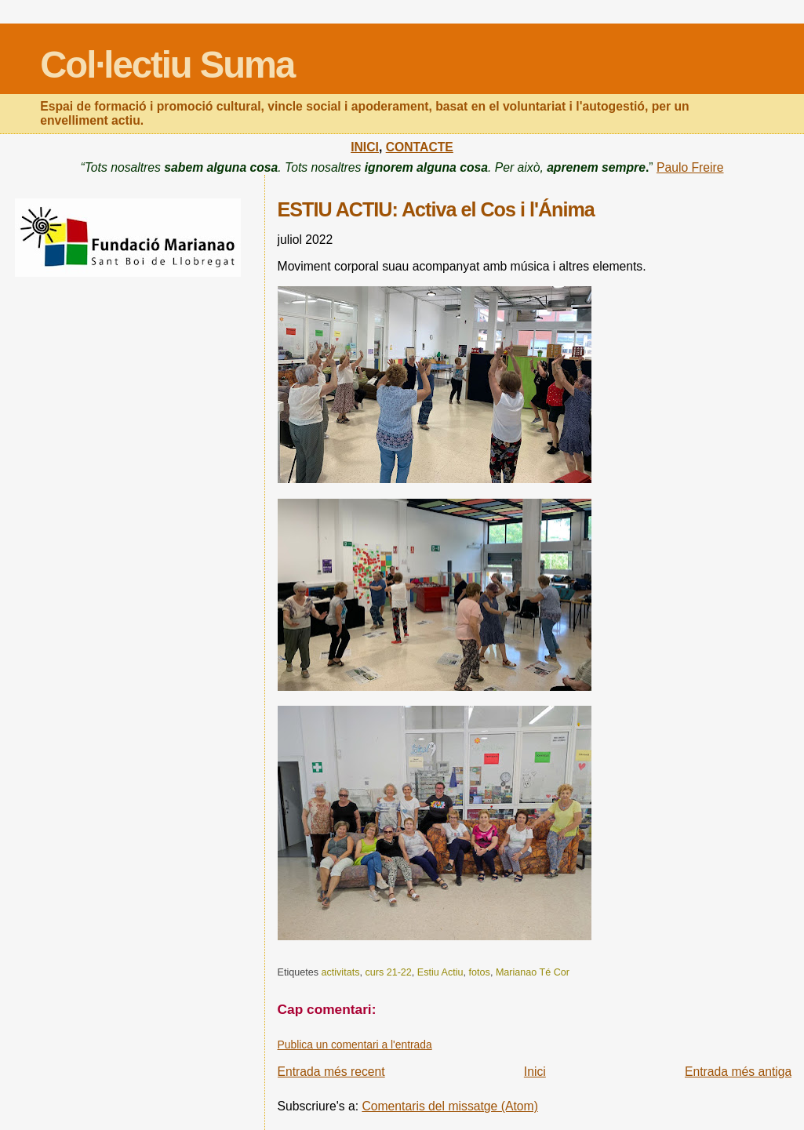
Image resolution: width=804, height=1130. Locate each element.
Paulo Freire (690, 167)
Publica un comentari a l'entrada (355, 1044)
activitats (340, 972)
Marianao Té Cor (532, 972)
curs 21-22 (388, 972)
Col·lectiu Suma (167, 64)
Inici (535, 1071)
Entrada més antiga (738, 1071)
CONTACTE (419, 147)
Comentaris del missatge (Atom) (450, 1106)
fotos (479, 972)
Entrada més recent (331, 1071)
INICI (365, 147)
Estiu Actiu (440, 972)
